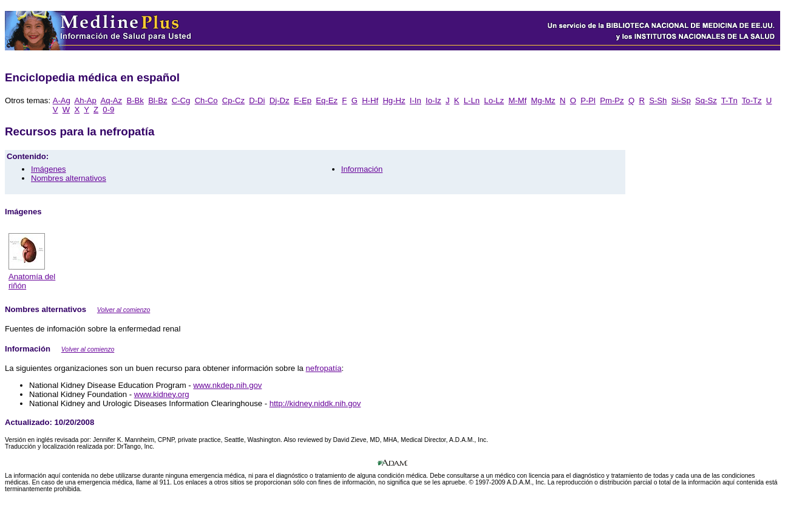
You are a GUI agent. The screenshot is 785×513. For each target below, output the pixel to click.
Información (362, 169)
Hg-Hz (393, 100)
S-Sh (658, 100)
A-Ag (61, 100)
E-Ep (302, 100)
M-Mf (517, 100)
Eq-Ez (327, 100)
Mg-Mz (543, 100)
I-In (415, 100)
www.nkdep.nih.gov (227, 385)
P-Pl (588, 100)
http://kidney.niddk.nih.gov (315, 403)
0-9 (108, 109)
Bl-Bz (157, 100)
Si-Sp (681, 100)
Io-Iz (433, 100)
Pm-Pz (612, 100)
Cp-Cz (233, 100)
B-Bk (134, 100)
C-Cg (181, 100)
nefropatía (324, 368)
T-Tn (729, 100)
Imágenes (48, 169)
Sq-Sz (706, 100)
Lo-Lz (494, 100)
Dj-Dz (280, 100)
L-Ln (472, 100)
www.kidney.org (161, 394)
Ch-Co (206, 100)
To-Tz (752, 100)
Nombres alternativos (68, 178)
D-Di (257, 100)
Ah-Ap (85, 100)
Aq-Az (111, 100)
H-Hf (370, 100)
